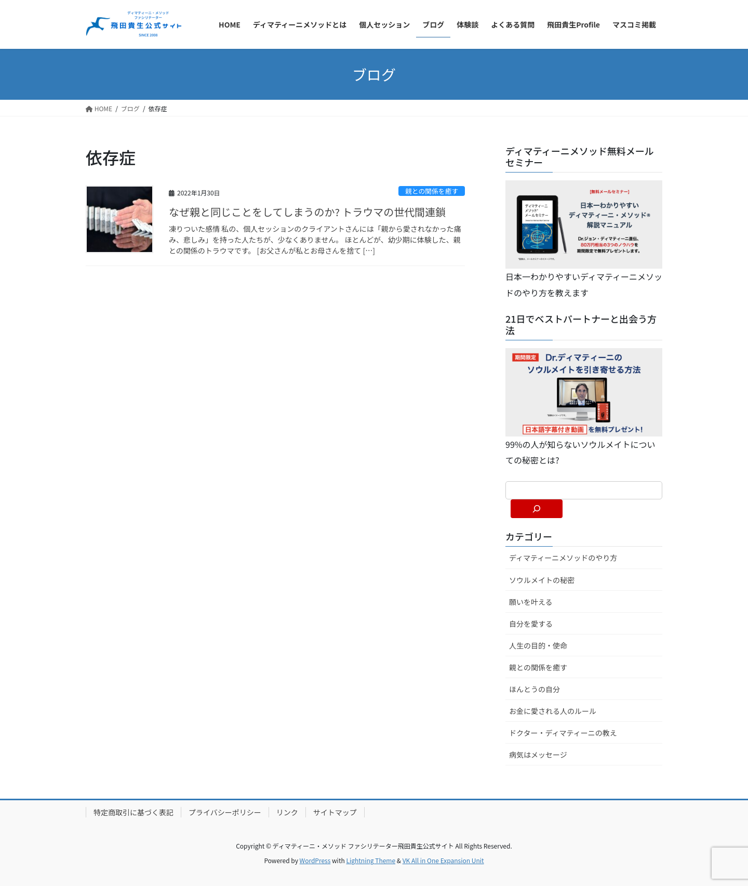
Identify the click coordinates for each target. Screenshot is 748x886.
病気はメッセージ (538, 754)
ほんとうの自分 (534, 689)
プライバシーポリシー (225, 812)
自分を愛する (531, 623)
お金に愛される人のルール (552, 711)
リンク (287, 812)
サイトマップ (335, 812)
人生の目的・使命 (538, 645)
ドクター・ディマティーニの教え (563, 733)
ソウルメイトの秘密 (542, 580)
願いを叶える (531, 602)
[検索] (537, 508)
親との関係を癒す (431, 191)
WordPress (315, 860)
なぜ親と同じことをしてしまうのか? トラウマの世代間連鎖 (307, 211)
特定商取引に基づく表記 (133, 812)
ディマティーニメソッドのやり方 (563, 557)
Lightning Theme (370, 860)
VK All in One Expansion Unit (443, 860)
